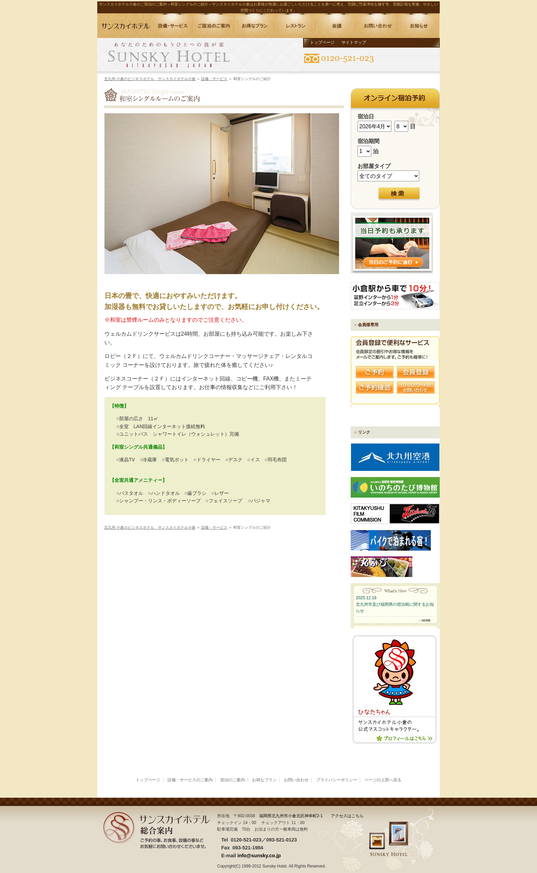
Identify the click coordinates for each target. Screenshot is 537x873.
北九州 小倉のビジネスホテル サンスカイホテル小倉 (150, 79)
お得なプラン (264, 780)
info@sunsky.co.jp (259, 855)
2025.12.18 (366, 597)
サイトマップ (353, 42)
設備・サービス (214, 79)
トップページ (322, 42)
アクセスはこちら (347, 815)
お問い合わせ (296, 780)
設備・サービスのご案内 (190, 780)
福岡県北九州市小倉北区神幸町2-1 (291, 815)
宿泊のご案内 (232, 780)
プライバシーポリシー (336, 780)
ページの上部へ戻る (382, 780)
